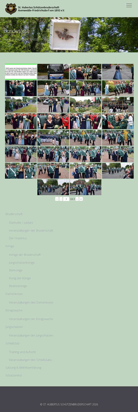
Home (7, 39)
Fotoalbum (21, 39)
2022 (36, 39)
